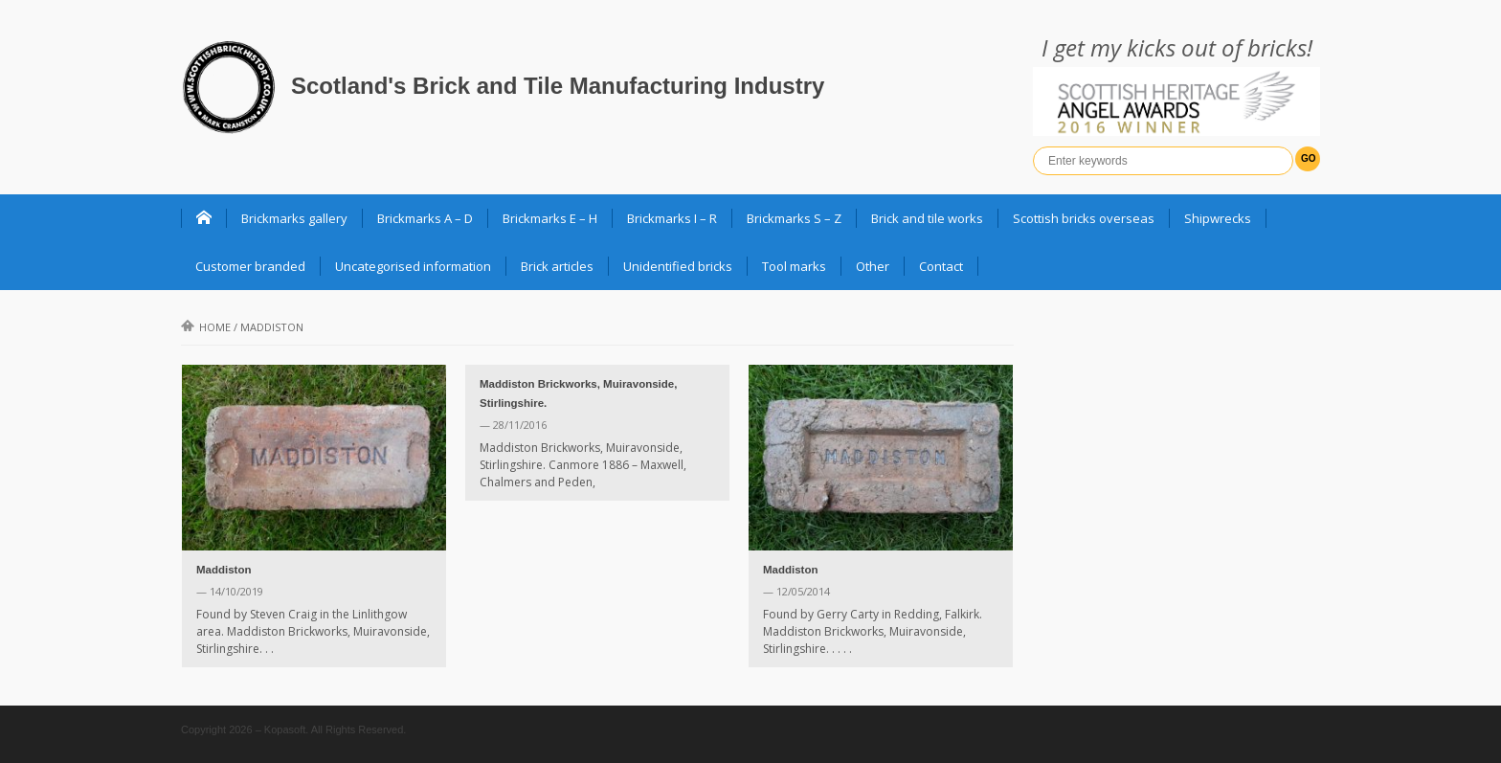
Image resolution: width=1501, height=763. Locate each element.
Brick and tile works (927, 218)
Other (872, 266)
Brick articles (557, 266)
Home (206, 327)
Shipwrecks (1217, 218)
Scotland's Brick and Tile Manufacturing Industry (557, 86)
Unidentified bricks (677, 266)
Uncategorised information (413, 266)
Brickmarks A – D (425, 218)
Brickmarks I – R (672, 218)
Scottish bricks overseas (1083, 218)
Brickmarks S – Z (794, 218)
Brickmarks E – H (550, 218)
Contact (941, 266)
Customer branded (250, 266)
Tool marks (794, 266)
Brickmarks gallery (294, 218)
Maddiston (224, 569)
